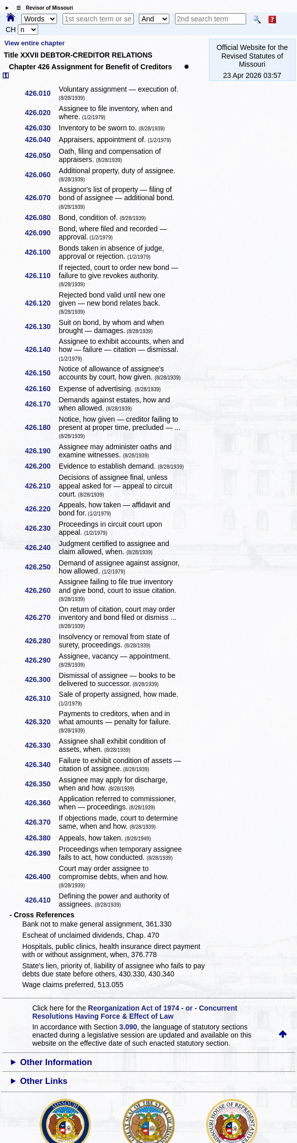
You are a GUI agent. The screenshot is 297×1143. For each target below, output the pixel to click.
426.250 (41, 567)
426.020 (41, 112)
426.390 (41, 853)
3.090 (128, 1027)
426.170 (41, 404)
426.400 (41, 877)
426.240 (41, 547)
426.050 (41, 155)
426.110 (41, 275)
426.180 (41, 427)
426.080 (41, 217)
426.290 (41, 660)
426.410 (41, 900)
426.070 (41, 198)
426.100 (41, 252)
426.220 (41, 509)
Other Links (43, 1081)
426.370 (41, 822)
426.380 (41, 838)
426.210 (41, 486)
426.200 (41, 466)
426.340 (41, 764)
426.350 (41, 784)
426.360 (41, 803)
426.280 (41, 641)
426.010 (41, 93)
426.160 (41, 389)
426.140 (41, 349)
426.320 (41, 722)
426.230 (41, 528)
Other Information (56, 1062)
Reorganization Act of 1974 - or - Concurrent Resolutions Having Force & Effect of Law (134, 1012)
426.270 (41, 617)
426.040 (41, 139)
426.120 (41, 303)
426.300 (41, 679)
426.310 (41, 698)
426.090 (41, 233)
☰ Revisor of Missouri (42, 8)
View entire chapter (34, 43)
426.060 (41, 175)
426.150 (41, 373)
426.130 (41, 326)
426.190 (41, 451)
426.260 (41, 590)
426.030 (41, 128)
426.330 (41, 745)
